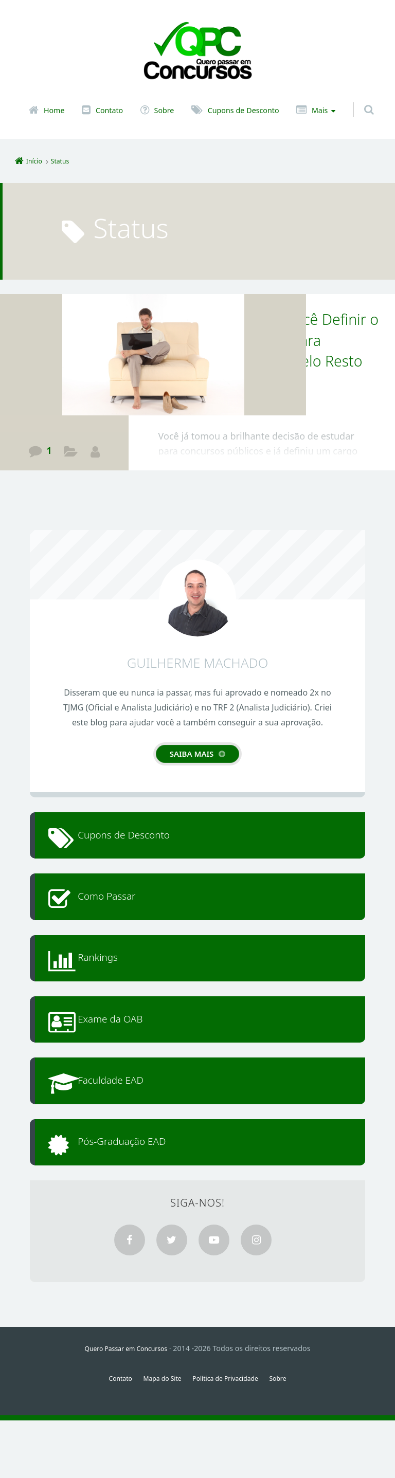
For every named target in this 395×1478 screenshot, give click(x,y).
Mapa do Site (157, 1435)
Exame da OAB (125, 1053)
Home (54, 110)
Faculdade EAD (126, 1123)
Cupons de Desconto (243, 110)
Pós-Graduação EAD (139, 1194)
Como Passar (121, 911)
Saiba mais (192, 754)
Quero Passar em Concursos (126, 1406)
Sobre (164, 110)
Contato (109, 110)
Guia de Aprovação (71, 453)
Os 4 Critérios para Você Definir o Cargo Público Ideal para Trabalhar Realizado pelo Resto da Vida (263, 350)
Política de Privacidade (229, 1435)
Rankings (110, 982)
